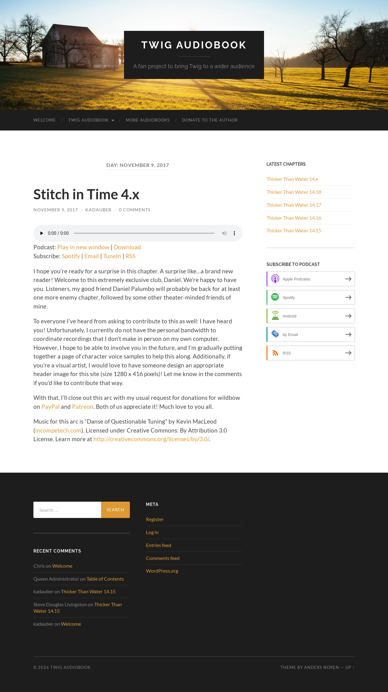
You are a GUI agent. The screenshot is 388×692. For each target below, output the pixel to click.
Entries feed (158, 545)
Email (91, 255)
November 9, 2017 (55, 209)
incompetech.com (58, 430)
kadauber (98, 209)
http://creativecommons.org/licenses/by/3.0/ (151, 438)
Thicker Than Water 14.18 (293, 192)
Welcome (44, 120)
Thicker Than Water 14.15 (293, 230)
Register (155, 519)
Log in (152, 532)
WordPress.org (162, 571)
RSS (130, 255)
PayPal (50, 406)
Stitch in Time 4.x (86, 194)
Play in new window (83, 247)
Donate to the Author (210, 120)
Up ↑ (350, 667)
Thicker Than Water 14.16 (293, 218)
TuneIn (112, 255)
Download (127, 247)
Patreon (82, 406)
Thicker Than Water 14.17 (293, 205)
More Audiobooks (148, 120)
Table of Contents (105, 579)
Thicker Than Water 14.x (292, 179)
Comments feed (163, 558)
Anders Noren (321, 667)
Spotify (71, 255)
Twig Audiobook (194, 45)
